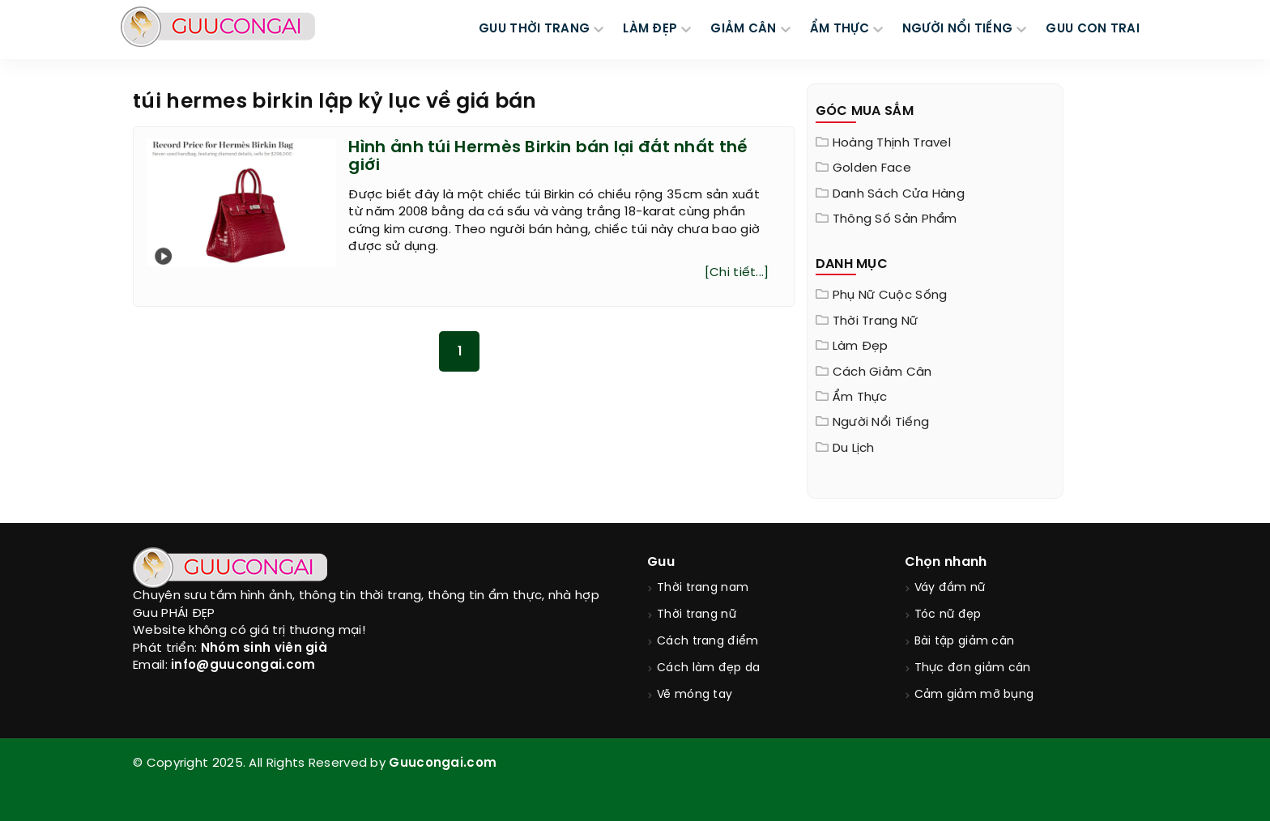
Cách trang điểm (708, 642)
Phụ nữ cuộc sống (890, 295)
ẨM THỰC (839, 29)
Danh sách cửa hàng (899, 194)
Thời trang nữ (875, 321)
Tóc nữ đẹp (948, 615)
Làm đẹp (861, 346)
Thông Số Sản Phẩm (895, 219)
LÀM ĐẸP (650, 29)
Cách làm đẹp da (709, 668)
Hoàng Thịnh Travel (892, 143)
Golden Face (872, 168)
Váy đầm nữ (950, 588)
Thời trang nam (702, 588)
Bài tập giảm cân (964, 642)
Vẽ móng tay (694, 695)
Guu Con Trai (1093, 29)
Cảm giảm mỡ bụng (974, 695)
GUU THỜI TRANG (534, 29)
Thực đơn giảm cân (972, 668)
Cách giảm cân (882, 372)
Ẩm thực (860, 397)
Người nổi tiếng (881, 422)
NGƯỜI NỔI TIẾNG (957, 29)
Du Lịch (854, 448)
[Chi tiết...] (737, 272)
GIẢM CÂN (743, 29)
